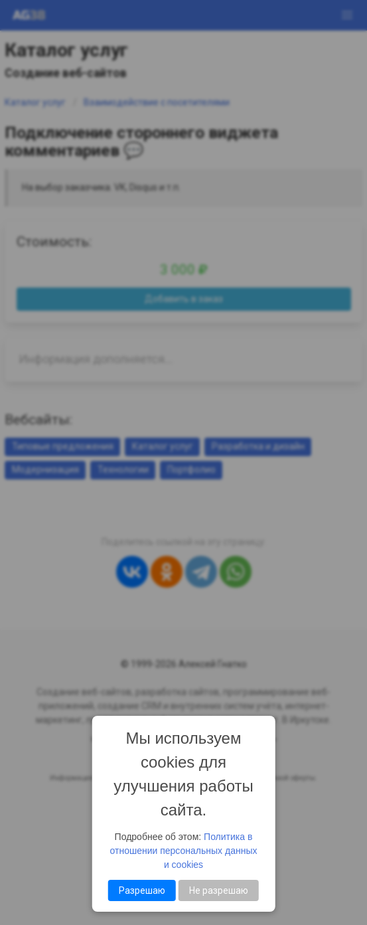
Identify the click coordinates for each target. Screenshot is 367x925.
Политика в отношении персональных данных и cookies (183, 850)
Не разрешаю (218, 890)
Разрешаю (142, 890)
